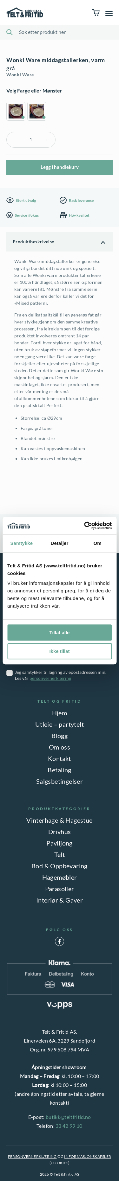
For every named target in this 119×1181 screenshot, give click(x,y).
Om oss (59, 747)
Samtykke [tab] (21, 543)
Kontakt (59, 758)
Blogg (59, 735)
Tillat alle (60, 632)
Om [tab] (98, 543)
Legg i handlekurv (60, 167)
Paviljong (59, 843)
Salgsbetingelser (59, 781)
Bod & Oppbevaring (59, 866)
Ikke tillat (59, 651)
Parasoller (59, 888)
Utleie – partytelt (59, 724)
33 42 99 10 (69, 1126)
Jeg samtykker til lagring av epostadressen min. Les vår (60, 675)
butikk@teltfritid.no (68, 1117)
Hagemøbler (59, 877)
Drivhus (59, 831)
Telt (59, 854)
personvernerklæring (50, 678)
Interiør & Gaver (59, 900)
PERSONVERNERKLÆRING (32, 1156)
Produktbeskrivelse (33, 241)
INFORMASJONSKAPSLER (87, 1156)
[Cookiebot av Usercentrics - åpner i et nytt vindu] (85, 525)
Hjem (59, 713)
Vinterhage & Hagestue (59, 820)
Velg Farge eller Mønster (34, 90)
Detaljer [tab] (60, 543)
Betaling (59, 770)
